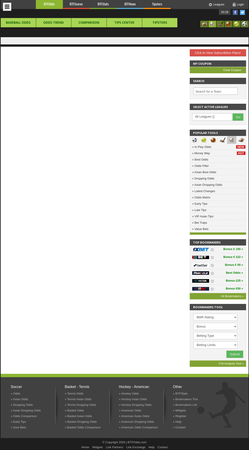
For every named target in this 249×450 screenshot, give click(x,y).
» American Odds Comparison (138, 427)
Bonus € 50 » (234, 264)
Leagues (218, 4)
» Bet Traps (199, 222)
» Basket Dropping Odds (81, 421)
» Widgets (179, 410)
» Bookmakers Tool (185, 399)
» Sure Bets (18, 427)
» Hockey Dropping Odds (135, 404)
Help (151, 447)
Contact (163, 447)
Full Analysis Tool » (231, 363)
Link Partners (114, 447)
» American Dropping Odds (136, 421)
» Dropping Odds (203, 178)
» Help (177, 421)
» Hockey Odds (129, 393)
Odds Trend (53, 22)
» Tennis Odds (74, 393)
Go (238, 117)
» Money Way (218, 153)
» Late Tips (199, 210)
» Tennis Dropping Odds (80, 404)
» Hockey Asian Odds (133, 399)
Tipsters (157, 4)
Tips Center (124, 22)
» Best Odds (200, 159)
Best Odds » (234, 272)
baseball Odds (18, 22)
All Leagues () (215, 117)
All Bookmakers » (232, 296)
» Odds (15, 393)
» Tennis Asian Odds (78, 399)
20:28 (224, 12)
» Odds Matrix (201, 197)
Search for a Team (208, 91)
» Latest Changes (203, 191)
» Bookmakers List (185, 404)
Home (85, 447)
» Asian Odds (19, 399)
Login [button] (240, 4)
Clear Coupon (233, 70)
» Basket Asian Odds (78, 416)
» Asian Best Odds (204, 172)
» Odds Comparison (24, 416)
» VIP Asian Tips (202, 216)
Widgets (97, 447)
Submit (235, 354)
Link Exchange (135, 447)
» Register (179, 416)
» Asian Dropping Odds (207, 184)
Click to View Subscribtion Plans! (218, 53)
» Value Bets (200, 229)
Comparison (88, 22)
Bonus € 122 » (233, 257)
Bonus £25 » (234, 280)
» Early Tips (200, 203)
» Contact (179, 427)
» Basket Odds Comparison (83, 427)
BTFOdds (49, 4)
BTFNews (130, 4)
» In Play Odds (218, 147)
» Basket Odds (74, 410)
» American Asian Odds (134, 416)
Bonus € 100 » (233, 249)
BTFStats (103, 4)
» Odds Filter (200, 166)
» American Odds (130, 410)
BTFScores (76, 4)
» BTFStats (180, 393)
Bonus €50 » (234, 288)
